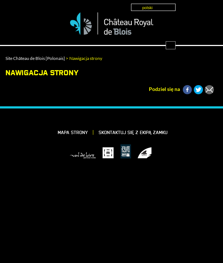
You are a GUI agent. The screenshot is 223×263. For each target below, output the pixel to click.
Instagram (125, 118)
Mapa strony (73, 133)
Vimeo (112, 118)
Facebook (87, 118)
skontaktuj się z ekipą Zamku (133, 133)
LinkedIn (100, 118)
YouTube (137, 118)
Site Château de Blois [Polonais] (35, 58)
